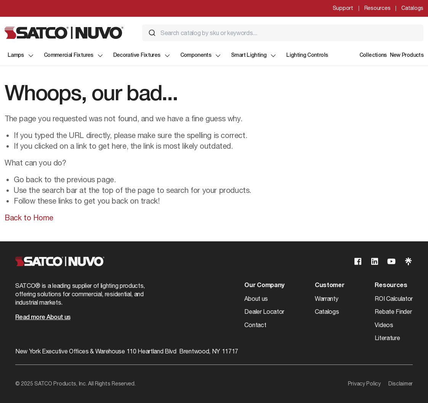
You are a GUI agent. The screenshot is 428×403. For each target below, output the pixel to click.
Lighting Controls (307, 55)
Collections (373, 55)
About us (256, 298)
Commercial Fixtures (74, 55)
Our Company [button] (264, 285)
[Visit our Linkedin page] (374, 261)
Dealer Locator (264, 311)
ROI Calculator (394, 298)
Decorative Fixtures (142, 55)
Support (343, 8)
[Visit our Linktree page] (408, 261)
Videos (384, 324)
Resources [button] (391, 285)
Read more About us (42, 317)
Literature (387, 337)
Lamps (21, 55)
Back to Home (29, 217)
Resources (377, 8)
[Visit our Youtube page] (391, 261)
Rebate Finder (393, 311)
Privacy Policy (364, 384)
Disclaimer (400, 384)
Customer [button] (329, 285)
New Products (406, 55)
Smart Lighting (254, 55)
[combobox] (282, 32)
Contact (255, 324)
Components (201, 55)
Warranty (326, 298)
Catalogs (412, 8)
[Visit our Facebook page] (357, 261)
